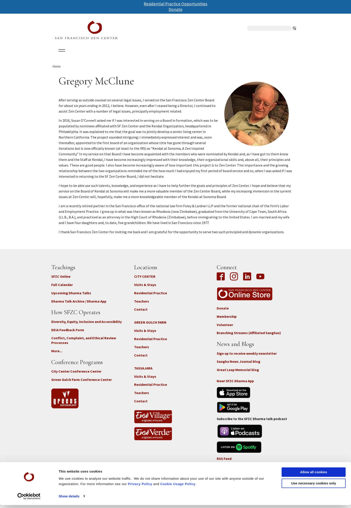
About (60, 55)
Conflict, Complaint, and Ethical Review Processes (83, 344)
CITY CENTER (144, 280)
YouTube (260, 280)
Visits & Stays (145, 288)
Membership (227, 320)
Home (56, 70)
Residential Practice (150, 297)
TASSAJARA (143, 372)
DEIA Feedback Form (67, 333)
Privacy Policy (140, 487)
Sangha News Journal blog (238, 365)
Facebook (222, 280)
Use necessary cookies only (313, 486)
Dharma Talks (136, 55)
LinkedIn (247, 280)
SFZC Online (166, 55)
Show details (69, 499)
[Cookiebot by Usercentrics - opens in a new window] (29, 499)
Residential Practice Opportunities (175, 3)
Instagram (234, 280)
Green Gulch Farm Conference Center (81, 383)
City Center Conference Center (76, 375)
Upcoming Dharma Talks (71, 297)
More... (56, 355)
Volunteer (225, 328)
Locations (107, 55)
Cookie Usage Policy (177, 487)
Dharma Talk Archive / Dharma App (78, 305)
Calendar (82, 55)
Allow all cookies (313, 475)
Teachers (141, 305)
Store (224, 55)
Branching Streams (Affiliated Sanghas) (249, 337)
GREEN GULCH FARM (150, 326)
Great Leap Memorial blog (238, 373)
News (207, 55)
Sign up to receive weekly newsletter (247, 357)
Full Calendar (62, 288)
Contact (141, 313)
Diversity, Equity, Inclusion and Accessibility (86, 325)
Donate (175, 9)
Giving (189, 55)
